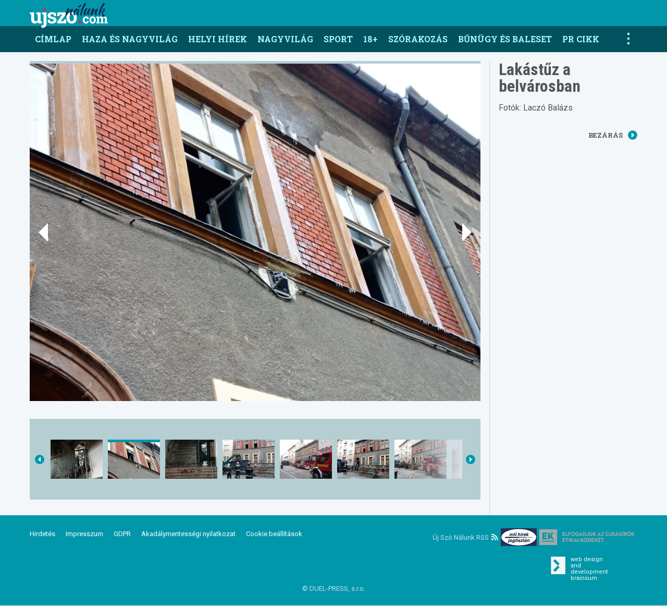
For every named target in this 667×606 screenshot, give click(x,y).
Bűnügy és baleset (505, 38)
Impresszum (84, 534)
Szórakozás (418, 38)
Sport (338, 38)
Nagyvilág (285, 38)
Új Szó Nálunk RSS (465, 537)
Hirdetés (42, 534)
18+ (370, 38)
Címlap (53, 38)
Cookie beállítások (274, 534)
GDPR (122, 534)
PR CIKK (580, 38)
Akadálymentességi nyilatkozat (188, 534)
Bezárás (612, 135)
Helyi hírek (217, 38)
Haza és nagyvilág (130, 38)
